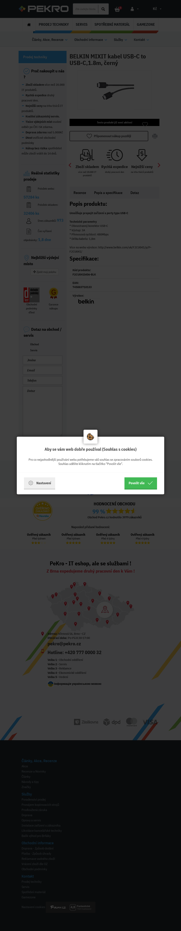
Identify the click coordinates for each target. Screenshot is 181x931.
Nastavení (39, 483)
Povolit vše (141, 483)
